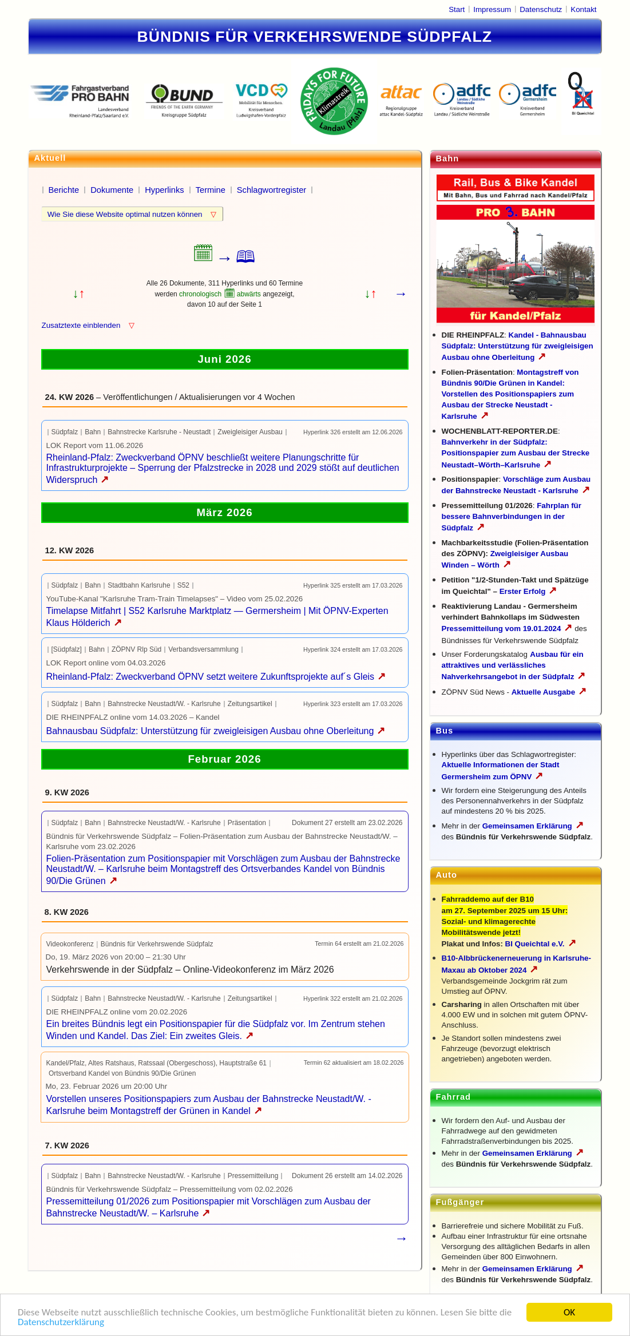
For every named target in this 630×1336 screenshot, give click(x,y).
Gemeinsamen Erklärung (527, 826)
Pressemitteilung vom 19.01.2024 (507, 628)
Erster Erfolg (528, 591)
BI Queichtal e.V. (540, 943)
